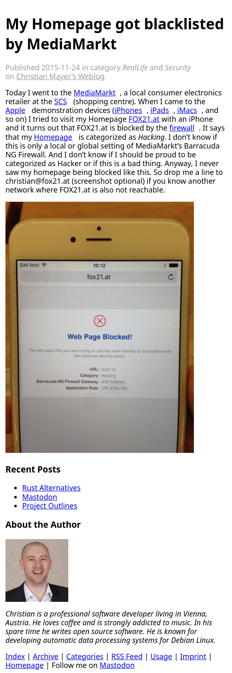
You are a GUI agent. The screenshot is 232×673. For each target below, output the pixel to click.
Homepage (53, 137)
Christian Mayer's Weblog (60, 76)
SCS (60, 101)
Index (15, 656)
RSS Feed (127, 656)
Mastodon (39, 497)
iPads (159, 110)
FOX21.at (144, 119)
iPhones (128, 110)
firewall (181, 128)
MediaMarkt (95, 92)
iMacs (187, 110)
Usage (161, 656)
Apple (15, 110)
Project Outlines (49, 506)
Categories (84, 656)
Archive (45, 656)
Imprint (193, 656)
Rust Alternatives (51, 488)
